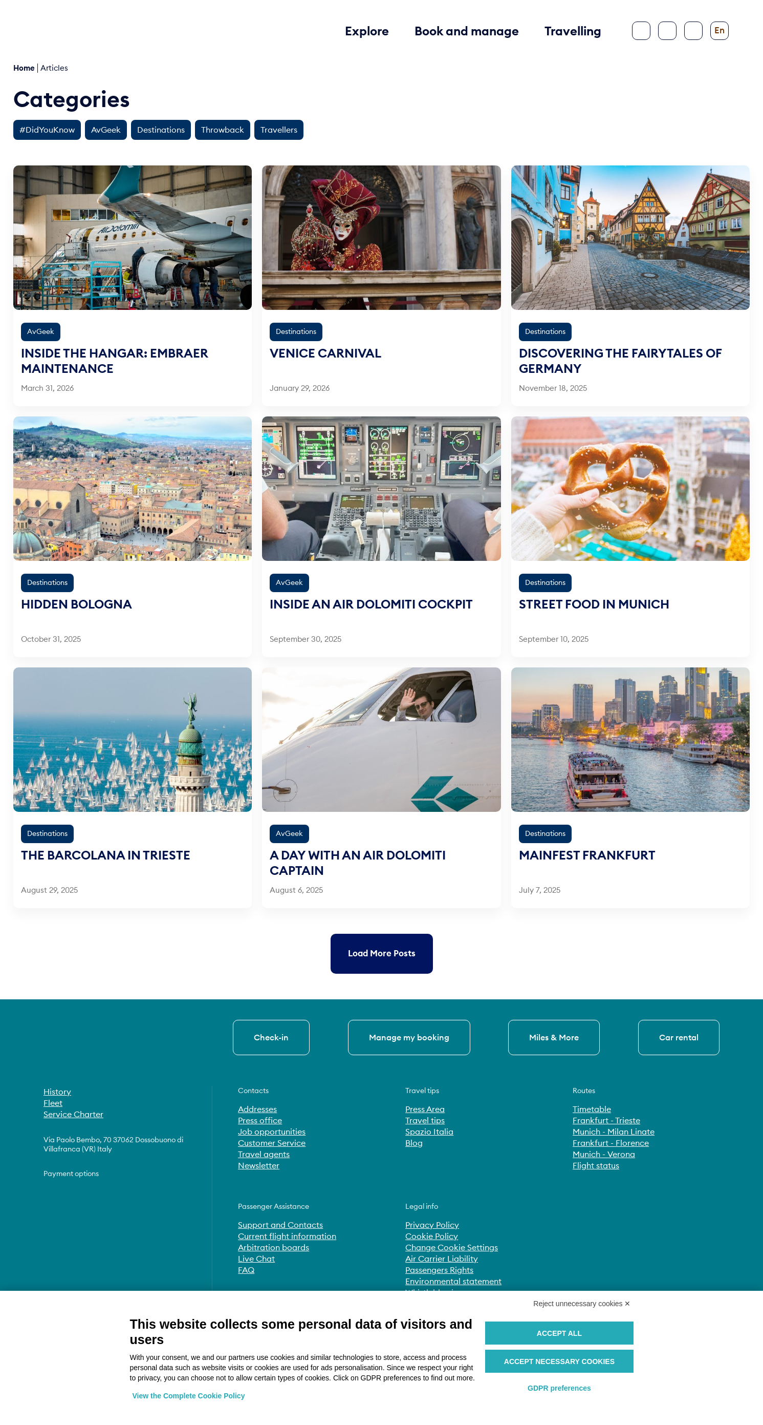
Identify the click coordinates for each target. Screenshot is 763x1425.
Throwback (222, 129)
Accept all (559, 1333)
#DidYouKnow (47, 129)
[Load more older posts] (382, 953)
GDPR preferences (559, 1388)
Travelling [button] (572, 30)
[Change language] (719, 31)
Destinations (161, 129)
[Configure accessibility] (693, 31)
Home (24, 68)
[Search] (667, 31)
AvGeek (106, 129)
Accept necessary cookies (559, 1361)
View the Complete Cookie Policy (189, 1396)
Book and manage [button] (467, 30)
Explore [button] (367, 30)
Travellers (278, 129)
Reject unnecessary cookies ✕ (581, 1304)
